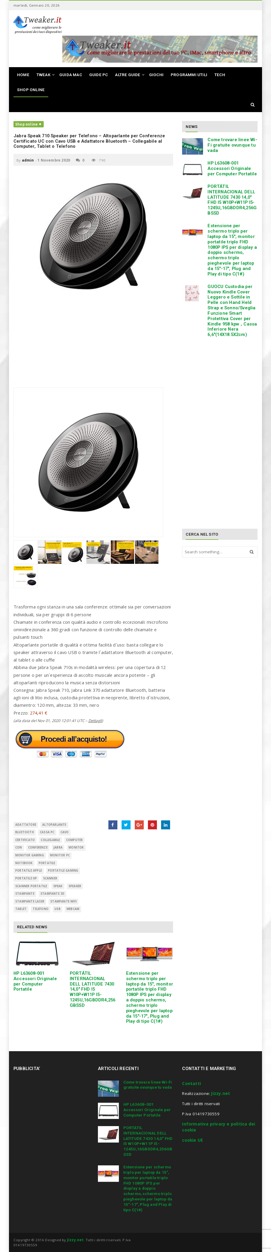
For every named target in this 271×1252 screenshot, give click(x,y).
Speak (58, 886)
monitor (76, 847)
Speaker (75, 886)
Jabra (58, 847)
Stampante (24, 894)
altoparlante (54, 825)
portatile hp (26, 878)
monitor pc (60, 855)
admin (28, 160)
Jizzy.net (220, 1093)
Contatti (191, 1083)
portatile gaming (63, 871)
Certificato (25, 840)
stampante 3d (52, 894)
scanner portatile (31, 886)
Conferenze (38, 847)
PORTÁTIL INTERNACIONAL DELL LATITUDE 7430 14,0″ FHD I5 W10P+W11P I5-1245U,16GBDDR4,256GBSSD (93, 989)
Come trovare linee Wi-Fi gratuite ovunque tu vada (232, 145)
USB (57, 909)
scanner (50, 878)
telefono (41, 909)
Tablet (21, 909)
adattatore (25, 825)
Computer (74, 840)
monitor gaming (29, 855)
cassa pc (47, 832)
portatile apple (28, 871)
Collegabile (50, 840)
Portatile (47, 863)
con (18, 847)
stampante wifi (63, 901)
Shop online (26, 124)
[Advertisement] (93, 345)
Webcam (72, 909)
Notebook (24, 863)
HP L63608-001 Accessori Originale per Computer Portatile (35, 981)
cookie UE (192, 1140)
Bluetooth (24, 832)
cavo (64, 832)
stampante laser (29, 901)
